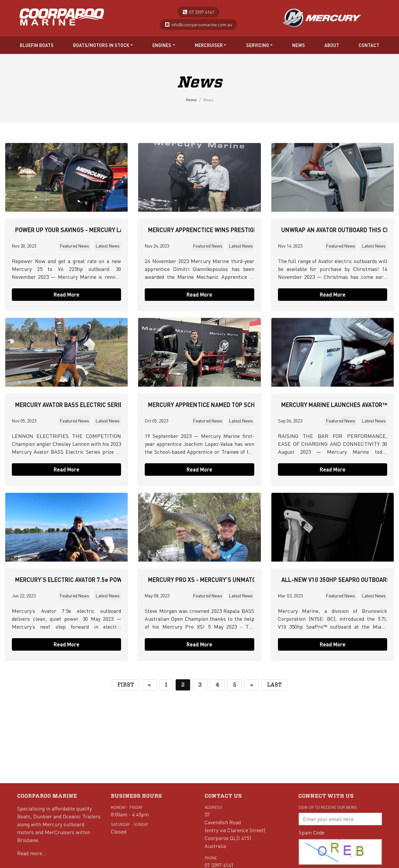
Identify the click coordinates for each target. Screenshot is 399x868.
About (331, 45)
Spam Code (311, 832)
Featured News (74, 246)
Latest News (108, 246)
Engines (163, 45)
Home (191, 99)
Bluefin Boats (37, 45)
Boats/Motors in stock (103, 45)
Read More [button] (66, 294)
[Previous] (149, 684)
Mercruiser (211, 45)
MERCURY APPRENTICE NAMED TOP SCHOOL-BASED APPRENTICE (234, 404)
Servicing (259, 45)
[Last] (274, 684)
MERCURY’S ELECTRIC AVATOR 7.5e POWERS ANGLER (85, 579)
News (298, 45)
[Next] (251, 684)
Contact (369, 45)
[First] (125, 684)
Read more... (31, 853)
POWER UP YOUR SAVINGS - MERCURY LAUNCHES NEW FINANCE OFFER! (110, 229)
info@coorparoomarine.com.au (201, 24)
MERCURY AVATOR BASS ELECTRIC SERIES (70, 404)
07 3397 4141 (201, 12)
